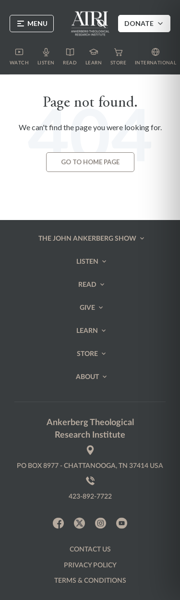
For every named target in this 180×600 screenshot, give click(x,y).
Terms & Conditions (90, 580)
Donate (144, 23)
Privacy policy (90, 565)
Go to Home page (90, 162)
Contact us (90, 549)
